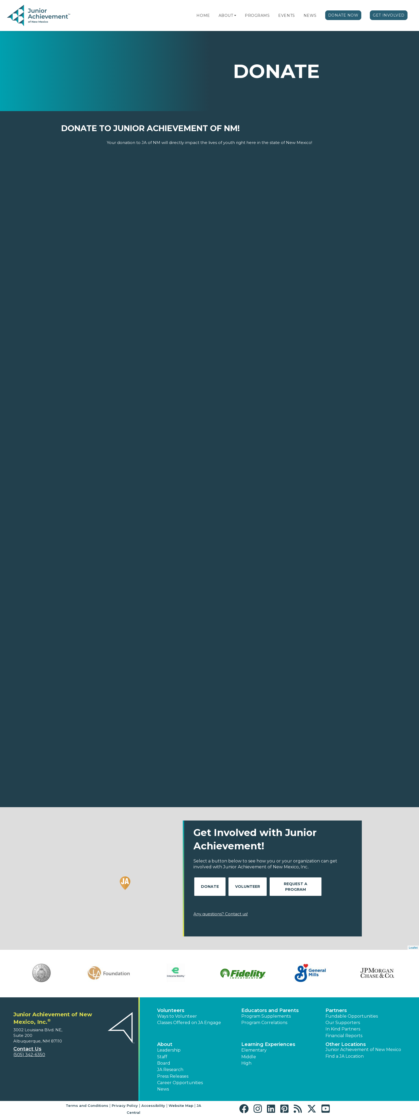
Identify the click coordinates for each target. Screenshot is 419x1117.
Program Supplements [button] (266, 1016)
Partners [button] (336, 1010)
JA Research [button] (170, 1069)
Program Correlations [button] (264, 1022)
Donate (210, 886)
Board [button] (163, 1063)
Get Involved (389, 15)
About (226, 15)
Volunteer (247, 886)
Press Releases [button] (172, 1076)
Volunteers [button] (170, 1010)
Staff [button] (162, 1056)
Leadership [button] (169, 1050)
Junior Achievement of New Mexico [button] (363, 1049)
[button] (235, 15)
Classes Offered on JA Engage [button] (189, 1022)
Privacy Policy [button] (125, 1105)
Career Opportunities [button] (180, 1082)
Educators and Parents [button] (270, 1010)
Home (203, 15)
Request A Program (295, 886)
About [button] (164, 1044)
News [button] (163, 1089)
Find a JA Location (344, 1056)
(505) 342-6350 (29, 1054)
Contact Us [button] (27, 1048)
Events (286, 15)
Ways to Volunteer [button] (177, 1016)
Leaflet (413, 947)
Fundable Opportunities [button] (351, 1016)
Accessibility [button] (153, 1105)
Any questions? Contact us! (220, 913)
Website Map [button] (181, 1105)
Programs (257, 15)
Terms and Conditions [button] (87, 1105)
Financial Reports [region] (343, 1035)
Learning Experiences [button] (268, 1044)
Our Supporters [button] (342, 1022)
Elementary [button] (254, 1050)
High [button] (246, 1063)
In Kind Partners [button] (342, 1029)
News (310, 15)
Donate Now (343, 15)
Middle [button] (248, 1056)
